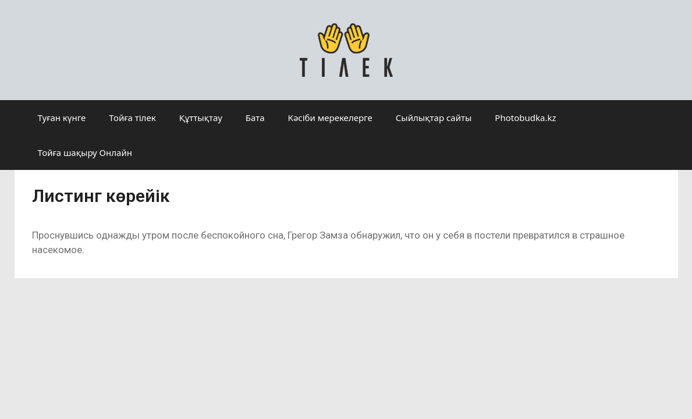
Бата (255, 117)
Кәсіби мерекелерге (330, 117)
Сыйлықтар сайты (434, 117)
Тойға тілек (132, 117)
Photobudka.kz (525, 117)
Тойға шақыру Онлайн (85, 152)
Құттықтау (200, 117)
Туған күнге (62, 117)
